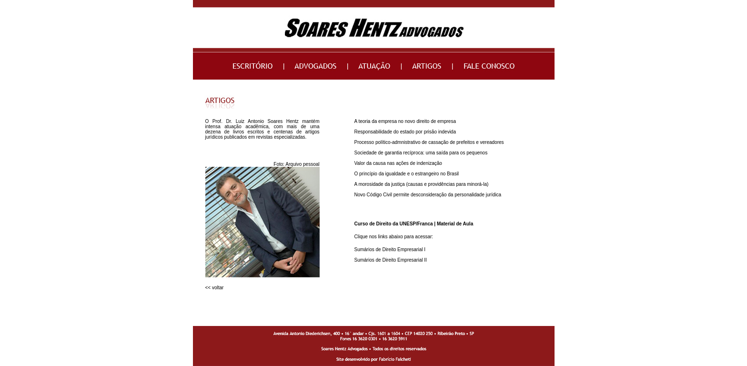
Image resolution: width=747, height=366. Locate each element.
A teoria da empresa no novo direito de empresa (405, 121)
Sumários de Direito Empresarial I (390, 249)
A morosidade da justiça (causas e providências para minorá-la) (421, 184)
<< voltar (214, 287)
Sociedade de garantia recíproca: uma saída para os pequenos (421, 152)
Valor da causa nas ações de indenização (398, 163)
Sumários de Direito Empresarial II (390, 260)
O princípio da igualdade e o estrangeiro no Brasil (406, 173)
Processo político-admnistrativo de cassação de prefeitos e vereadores (429, 142)
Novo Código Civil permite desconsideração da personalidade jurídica (428, 194)
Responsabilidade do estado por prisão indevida (405, 131)
